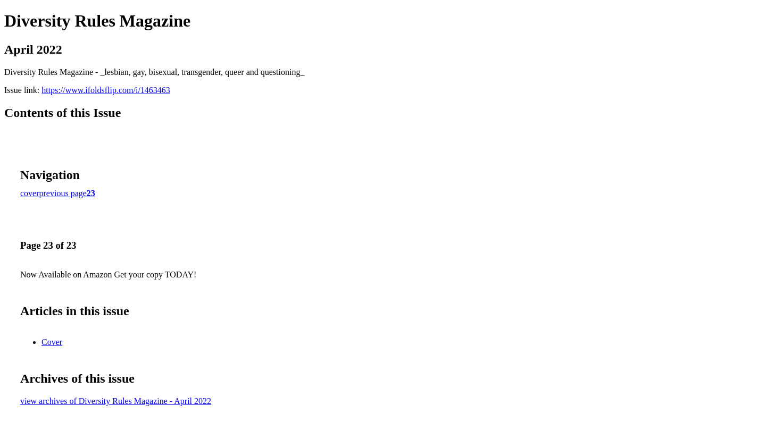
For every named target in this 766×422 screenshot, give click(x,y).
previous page (63, 193)
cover (29, 193)
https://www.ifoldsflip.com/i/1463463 (105, 90)
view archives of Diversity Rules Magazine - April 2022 (115, 401)
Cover (51, 342)
